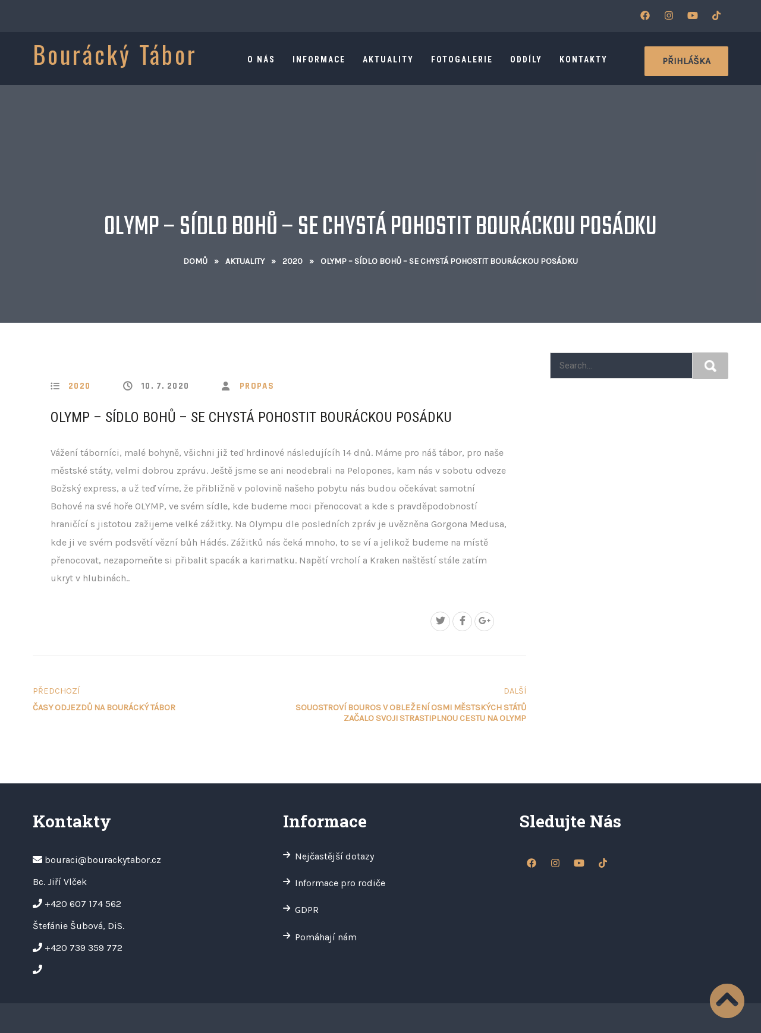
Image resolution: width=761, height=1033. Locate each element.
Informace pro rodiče (340, 883)
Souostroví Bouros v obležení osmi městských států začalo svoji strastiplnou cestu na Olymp (405, 704)
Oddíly (526, 59)
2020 (292, 261)
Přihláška (686, 61)
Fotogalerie (462, 59)
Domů (195, 261)
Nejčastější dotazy (334, 856)
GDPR (307, 909)
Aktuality (388, 59)
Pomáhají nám (326, 937)
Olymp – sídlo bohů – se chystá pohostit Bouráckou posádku (251, 417)
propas (257, 386)
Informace (319, 59)
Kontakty (583, 59)
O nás (261, 59)
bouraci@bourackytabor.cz (103, 859)
